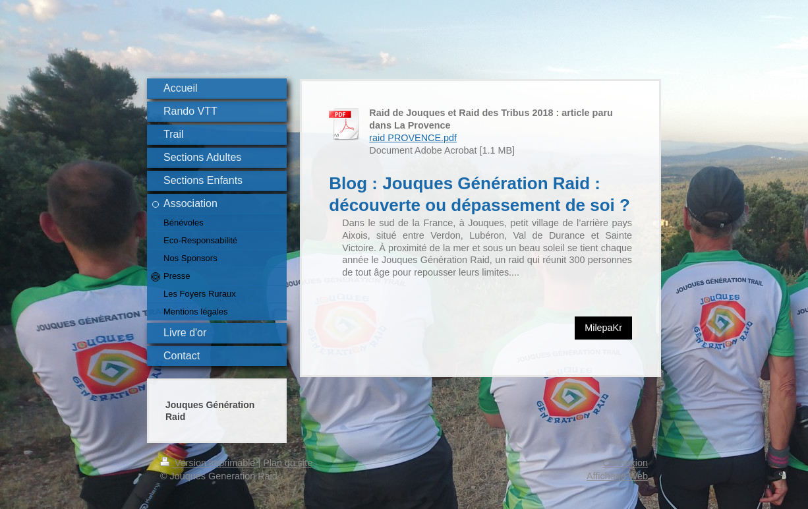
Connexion (625, 463)
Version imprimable (209, 463)
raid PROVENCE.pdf (413, 138)
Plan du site (287, 463)
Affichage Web (617, 476)
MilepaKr (603, 327)
